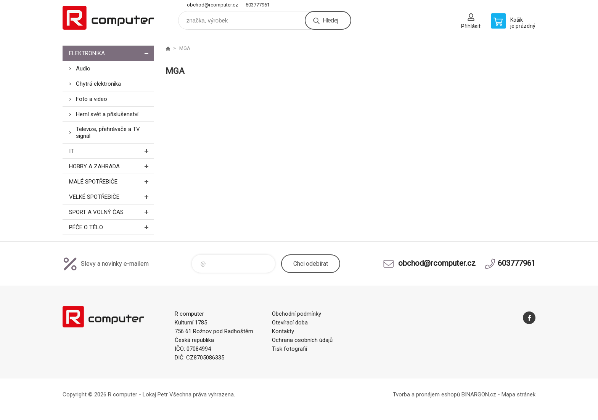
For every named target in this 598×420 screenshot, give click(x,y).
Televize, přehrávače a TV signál (108, 132)
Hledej (330, 20)
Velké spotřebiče (111, 196)
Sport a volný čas (111, 211)
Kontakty (283, 331)
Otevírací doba (290, 322)
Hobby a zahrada (111, 166)
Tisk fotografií (289, 348)
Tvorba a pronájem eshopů (426, 394)
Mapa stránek (518, 394)
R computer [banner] (108, 17)
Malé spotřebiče (111, 181)
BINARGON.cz (478, 394)
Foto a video (91, 99)
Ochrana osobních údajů (302, 340)
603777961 (258, 5)
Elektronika (111, 53)
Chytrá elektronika (98, 83)
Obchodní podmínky (296, 313)
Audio (83, 68)
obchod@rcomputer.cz (212, 5)
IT (111, 151)
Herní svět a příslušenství (107, 114)
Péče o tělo (111, 227)
